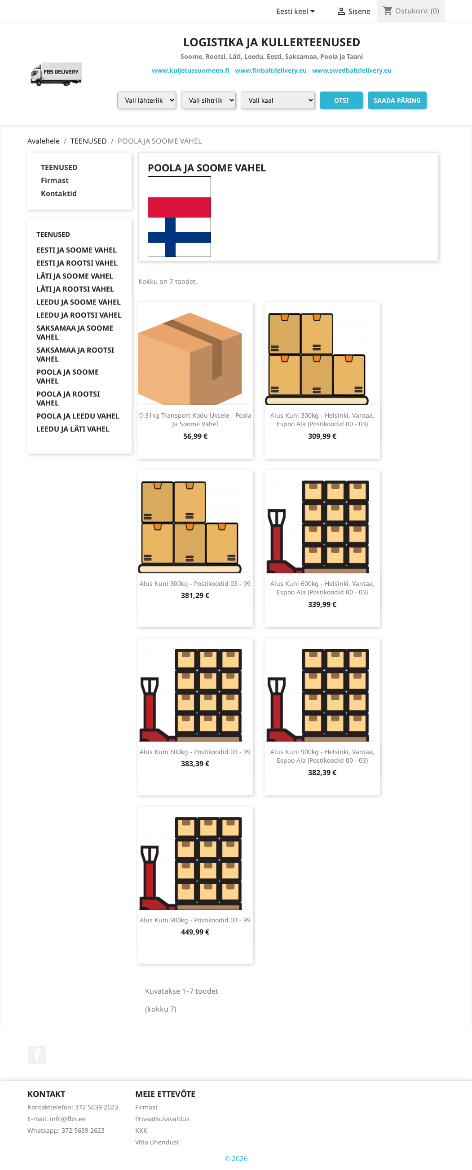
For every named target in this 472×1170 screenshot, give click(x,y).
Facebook (37, 1055)
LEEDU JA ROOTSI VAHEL (79, 315)
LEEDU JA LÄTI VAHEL (73, 429)
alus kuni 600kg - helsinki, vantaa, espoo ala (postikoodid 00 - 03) (322, 588)
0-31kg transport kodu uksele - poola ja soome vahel (195, 419)
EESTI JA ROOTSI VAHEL (77, 263)
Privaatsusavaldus (162, 1118)
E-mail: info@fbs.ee (56, 1118)
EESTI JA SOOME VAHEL (76, 250)
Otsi (341, 100)
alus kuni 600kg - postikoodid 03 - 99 (195, 751)
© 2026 (236, 1158)
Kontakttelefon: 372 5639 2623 (72, 1107)
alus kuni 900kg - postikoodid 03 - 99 (195, 920)
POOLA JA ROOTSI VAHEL (68, 398)
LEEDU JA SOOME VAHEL (78, 302)
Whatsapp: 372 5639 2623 (66, 1130)
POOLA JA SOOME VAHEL (67, 376)
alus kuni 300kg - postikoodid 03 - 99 (195, 583)
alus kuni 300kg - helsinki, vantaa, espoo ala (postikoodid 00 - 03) (322, 419)
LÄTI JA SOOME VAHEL (74, 276)
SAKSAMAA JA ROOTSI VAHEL (75, 354)
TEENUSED (59, 167)
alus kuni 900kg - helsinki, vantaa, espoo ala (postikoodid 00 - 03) (322, 756)
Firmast (55, 180)
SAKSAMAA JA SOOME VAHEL (74, 332)
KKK (141, 1130)
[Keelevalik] (297, 12)
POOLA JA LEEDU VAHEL (77, 416)
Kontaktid (59, 193)
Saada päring (397, 100)
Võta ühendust (157, 1142)
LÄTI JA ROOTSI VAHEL (75, 289)
